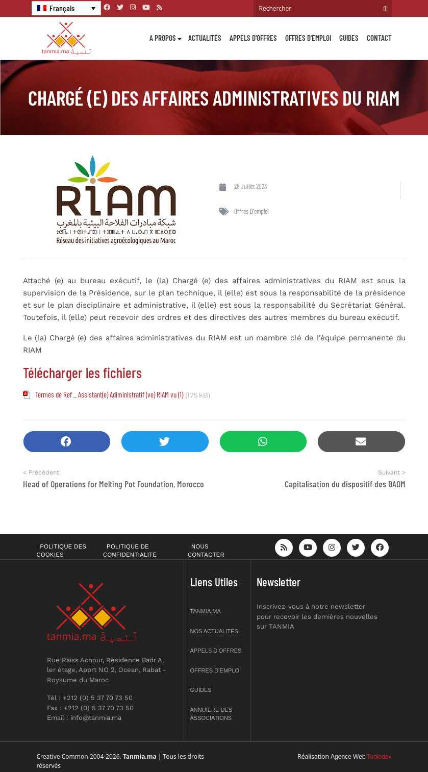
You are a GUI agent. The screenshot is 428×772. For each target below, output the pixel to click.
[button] (67, 442)
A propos (162, 37)
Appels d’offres (253, 37)
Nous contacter (206, 550)
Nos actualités (214, 631)
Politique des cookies (62, 550)
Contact (379, 37)
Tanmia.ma (205, 611)
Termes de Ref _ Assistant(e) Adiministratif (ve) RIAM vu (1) (109, 394)
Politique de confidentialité (130, 550)
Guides (349, 37)
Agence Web (348, 756)
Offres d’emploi (308, 37)
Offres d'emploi (251, 211)
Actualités (204, 37)
